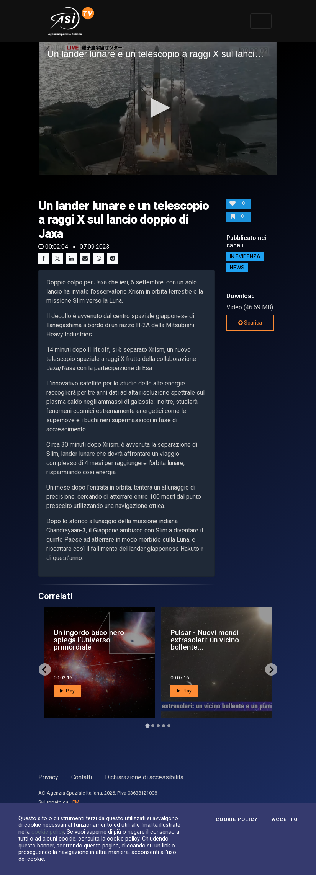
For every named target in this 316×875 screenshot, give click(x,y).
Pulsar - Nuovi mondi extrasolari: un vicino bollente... (204, 639)
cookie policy (47, 832)
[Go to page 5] (168, 725)
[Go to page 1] (147, 726)
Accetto (285, 819)
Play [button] (67, 691)
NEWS (237, 267)
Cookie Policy (237, 819)
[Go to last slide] (45, 669)
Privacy (48, 777)
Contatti (81, 777)
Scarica (250, 323)
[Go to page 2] (152, 725)
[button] (158, 107)
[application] (158, 108)
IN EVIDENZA (245, 256)
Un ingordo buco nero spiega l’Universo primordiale (89, 639)
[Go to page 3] (158, 725)
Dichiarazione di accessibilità (144, 777)
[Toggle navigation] (261, 21)
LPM (74, 802)
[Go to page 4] (163, 725)
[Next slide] (271, 669)
